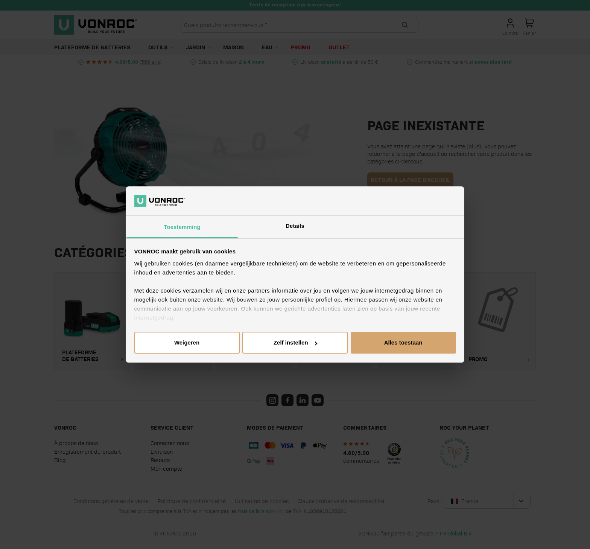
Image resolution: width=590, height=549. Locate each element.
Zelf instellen (295, 342)
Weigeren (186, 342)
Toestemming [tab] (182, 227)
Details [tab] (295, 226)
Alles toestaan (403, 342)
